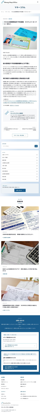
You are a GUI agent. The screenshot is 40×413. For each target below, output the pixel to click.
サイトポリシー (4, 386)
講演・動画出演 (23, 384)
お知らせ (2, 394)
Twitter (17, 105)
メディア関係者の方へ (24, 398)
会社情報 (3, 379)
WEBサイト (12, 105)
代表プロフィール (4, 382)
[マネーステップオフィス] (9, 2)
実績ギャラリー (23, 386)
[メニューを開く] (38, 2)
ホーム (2, 11)
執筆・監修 (22, 379)
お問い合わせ (19, 190)
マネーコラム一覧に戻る (19, 135)
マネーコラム (7, 11)
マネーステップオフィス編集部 (16, 113)
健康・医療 (10, 18)
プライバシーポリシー (5, 388)
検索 (36, 146)
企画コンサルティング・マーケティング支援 (28, 382)
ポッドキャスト (3, 398)
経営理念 (3, 384)
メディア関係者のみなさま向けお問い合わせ (28, 396)
